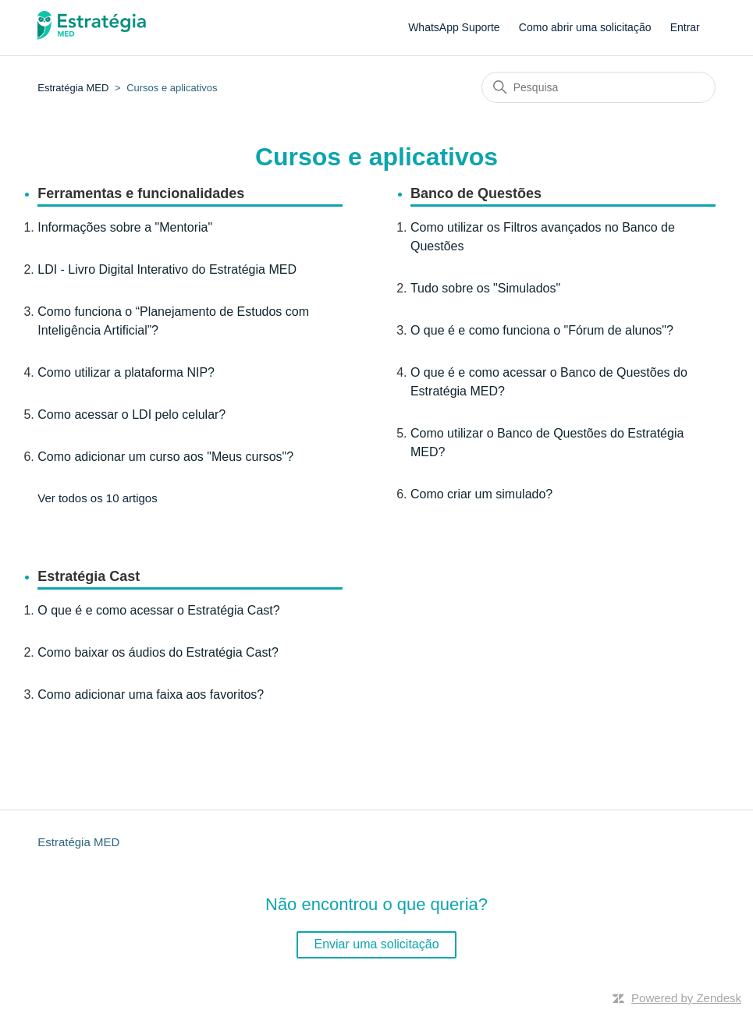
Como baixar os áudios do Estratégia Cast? (158, 652)
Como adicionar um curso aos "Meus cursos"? (165, 456)
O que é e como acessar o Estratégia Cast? (158, 610)
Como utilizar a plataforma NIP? (126, 372)
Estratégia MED (72, 88)
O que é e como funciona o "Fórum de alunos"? (541, 330)
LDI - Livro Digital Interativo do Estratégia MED (167, 269)
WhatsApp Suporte (454, 27)
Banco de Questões (476, 193)
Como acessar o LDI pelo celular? (131, 414)
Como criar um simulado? (481, 494)
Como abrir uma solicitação (585, 27)
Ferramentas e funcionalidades (140, 193)
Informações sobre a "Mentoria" (124, 227)
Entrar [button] (685, 27)
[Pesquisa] (598, 87)
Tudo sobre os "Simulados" (485, 288)
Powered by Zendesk (686, 998)
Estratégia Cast (88, 576)
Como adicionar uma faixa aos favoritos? (150, 694)
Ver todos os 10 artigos (97, 498)
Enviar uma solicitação (376, 944)
